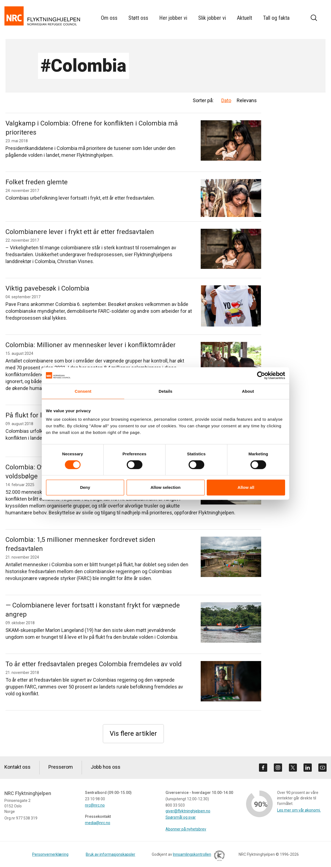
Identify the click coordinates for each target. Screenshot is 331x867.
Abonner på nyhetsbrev (186, 829)
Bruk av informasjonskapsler (110, 854)
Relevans (247, 100)
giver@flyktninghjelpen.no (188, 811)
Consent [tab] (83, 391)
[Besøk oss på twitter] (293, 767)
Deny (85, 487)
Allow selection (165, 487)
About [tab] (248, 391)
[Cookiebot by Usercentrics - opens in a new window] (261, 375)
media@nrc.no (97, 823)
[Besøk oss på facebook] (263, 767)
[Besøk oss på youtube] (322, 767)
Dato (226, 100)
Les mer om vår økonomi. (299, 810)
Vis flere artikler (133, 733)
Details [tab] (165, 391)
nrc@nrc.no (95, 805)
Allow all (246, 487)
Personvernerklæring (50, 854)
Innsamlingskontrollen (197, 857)
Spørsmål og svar (181, 817)
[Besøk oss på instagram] (278, 767)
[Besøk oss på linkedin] (308, 767)
